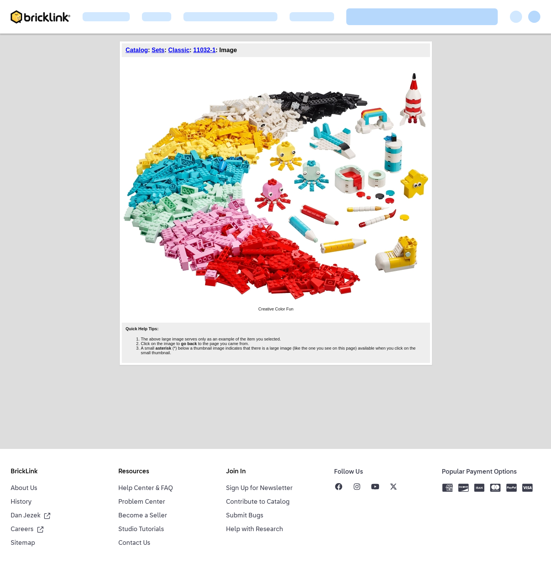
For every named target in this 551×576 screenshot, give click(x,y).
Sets (157, 50)
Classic (179, 50)
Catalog (137, 50)
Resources (133, 472)
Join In (236, 472)
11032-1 (204, 50)
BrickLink (24, 472)
